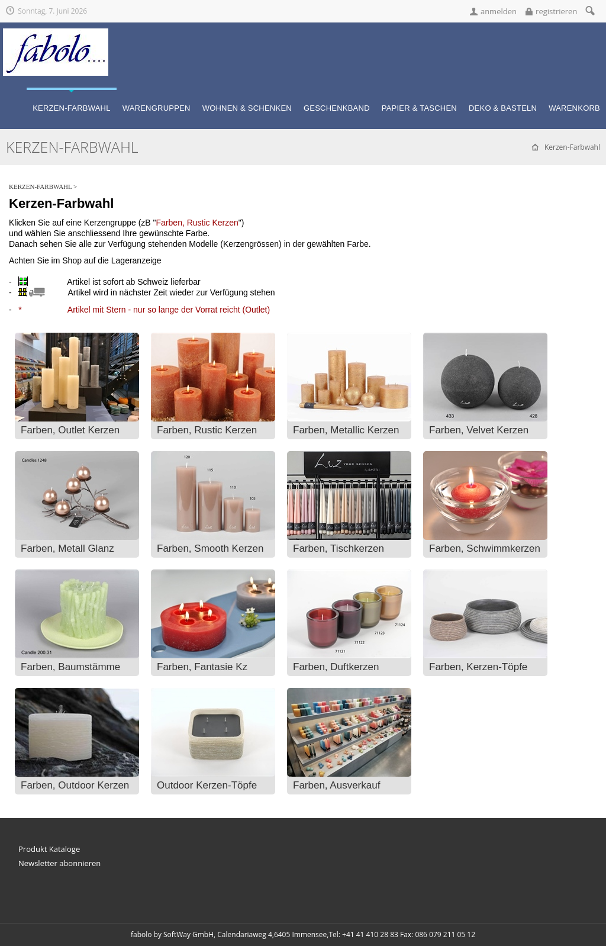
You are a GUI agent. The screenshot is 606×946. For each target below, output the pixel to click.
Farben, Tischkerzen (338, 548)
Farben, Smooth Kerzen (210, 548)
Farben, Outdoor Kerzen (75, 785)
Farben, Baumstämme (70, 667)
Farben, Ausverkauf (336, 785)
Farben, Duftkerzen (336, 667)
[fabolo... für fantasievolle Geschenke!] (55, 33)
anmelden (499, 11)
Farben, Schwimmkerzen (484, 548)
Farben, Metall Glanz (67, 548)
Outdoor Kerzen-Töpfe (207, 785)
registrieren (556, 11)
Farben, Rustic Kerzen (207, 430)
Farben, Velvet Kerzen (478, 430)
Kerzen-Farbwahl (40, 186)
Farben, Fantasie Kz (202, 667)
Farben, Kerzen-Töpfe (478, 667)
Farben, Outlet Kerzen (70, 430)
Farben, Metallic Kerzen (346, 430)
